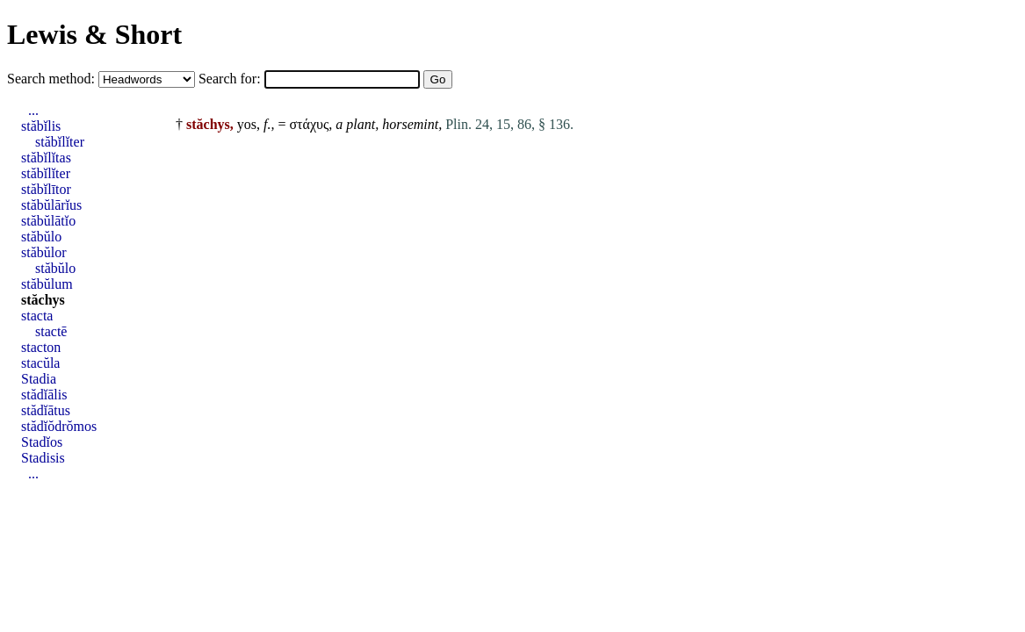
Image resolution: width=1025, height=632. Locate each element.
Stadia (38, 378)
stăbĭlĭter (59, 141)
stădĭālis (44, 394)
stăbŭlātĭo (48, 220)
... (33, 110)
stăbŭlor (44, 252)
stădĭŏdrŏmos (59, 426)
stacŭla (40, 363)
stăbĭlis (41, 125)
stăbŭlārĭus (51, 205)
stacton (41, 347)
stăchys (43, 299)
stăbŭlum (47, 283)
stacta (37, 315)
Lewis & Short (94, 34)
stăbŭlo (41, 236)
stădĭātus (45, 410)
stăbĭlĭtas (46, 157)
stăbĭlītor (46, 189)
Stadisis (43, 457)
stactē (51, 331)
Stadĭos (41, 441)
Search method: (52, 78)
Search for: (231, 78)
